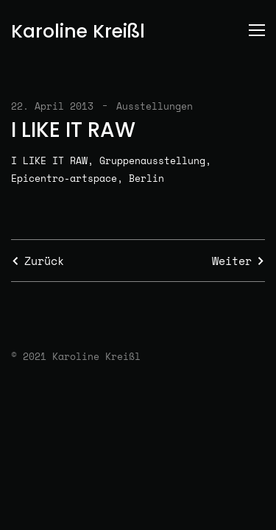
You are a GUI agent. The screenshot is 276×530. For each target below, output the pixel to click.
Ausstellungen (154, 106)
